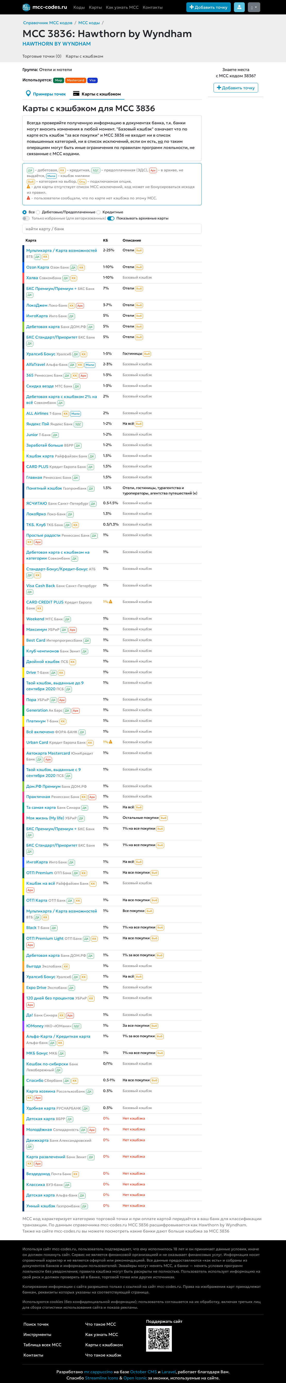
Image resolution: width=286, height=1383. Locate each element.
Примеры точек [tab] (46, 93)
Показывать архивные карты (142, 218)
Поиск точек (36, 1324)
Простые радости (43, 535)
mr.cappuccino (98, 1371)
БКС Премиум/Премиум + (51, 288)
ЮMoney (35, 1025)
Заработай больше (44, 445)
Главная (34, 477)
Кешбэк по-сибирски (47, 1063)
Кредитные (113, 212)
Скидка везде (40, 386)
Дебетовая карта (43, 326)
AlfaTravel (35, 364)
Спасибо (34, 1080)
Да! (29, 1015)
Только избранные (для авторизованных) (69, 218)
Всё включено (40, 731)
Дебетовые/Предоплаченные (68, 212)
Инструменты (37, 1334)
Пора (31, 699)
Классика (35, 1184)
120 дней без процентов (50, 998)
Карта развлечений (45, 1156)
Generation (37, 710)
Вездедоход (38, 1173)
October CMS (143, 1371)
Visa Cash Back (40, 585)
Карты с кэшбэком (84, 56)
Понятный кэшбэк (44, 488)
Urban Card (37, 742)
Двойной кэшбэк (43, 661)
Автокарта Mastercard (48, 753)
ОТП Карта (36, 900)
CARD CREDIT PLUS (45, 602)
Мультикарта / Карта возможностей (61, 250)
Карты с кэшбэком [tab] (97, 93)
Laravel (169, 1371)
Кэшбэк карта (40, 456)
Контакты (153, 7)
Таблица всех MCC (42, 1344)
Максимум (36, 629)
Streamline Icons (101, 1377)
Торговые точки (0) (42, 56)
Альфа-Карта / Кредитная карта (58, 1036)
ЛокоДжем (36, 305)
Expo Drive (36, 987)
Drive (31, 672)
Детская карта (40, 1118)
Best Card (35, 640)
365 (29, 375)
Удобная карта (40, 1108)
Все (32, 212)
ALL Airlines (37, 413)
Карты (95, 7)
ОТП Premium (39, 872)
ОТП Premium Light (45, 938)
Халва (32, 277)
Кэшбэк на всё (40, 883)
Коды (79, 7)
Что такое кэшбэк (103, 1355)
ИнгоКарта (37, 315)
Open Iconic (135, 1377)
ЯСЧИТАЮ (36, 503)
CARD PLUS (37, 466)
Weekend (35, 618)
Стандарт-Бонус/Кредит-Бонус (57, 568)
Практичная (38, 796)
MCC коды (89, 22)
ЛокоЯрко (36, 513)
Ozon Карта (37, 267)
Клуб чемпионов (42, 651)
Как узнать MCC (122, 7)
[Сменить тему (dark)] (254, 7)
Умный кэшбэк (40, 1205)
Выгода (33, 966)
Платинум (36, 721)
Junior (32, 434)
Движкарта (37, 1140)
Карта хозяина (40, 1091)
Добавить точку (209, 7)
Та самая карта (41, 807)
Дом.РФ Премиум (43, 786)
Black (31, 927)
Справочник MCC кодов (47, 22)
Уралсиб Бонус (40, 353)
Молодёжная (39, 1129)
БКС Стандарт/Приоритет (51, 337)
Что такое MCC (100, 1324)
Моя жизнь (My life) (45, 817)
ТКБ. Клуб (36, 524)
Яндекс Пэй (37, 423)
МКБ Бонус (37, 1053)
